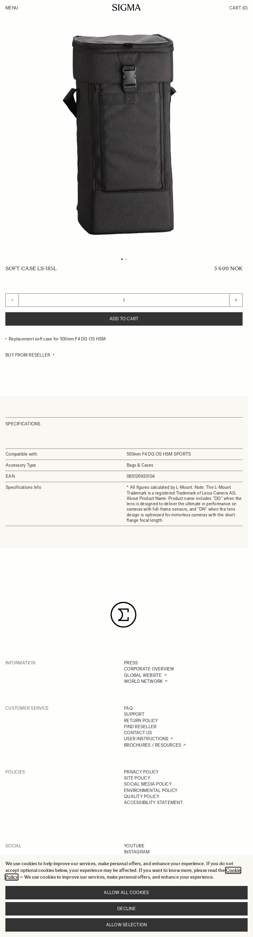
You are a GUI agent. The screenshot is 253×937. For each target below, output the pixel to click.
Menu (11, 7)
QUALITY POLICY (142, 796)
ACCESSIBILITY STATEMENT (153, 802)
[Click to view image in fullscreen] (124, 134)
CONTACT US (138, 732)
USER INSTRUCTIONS (146, 738)
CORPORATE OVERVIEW (149, 668)
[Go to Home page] (126, 7)
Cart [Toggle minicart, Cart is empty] (238, 7)
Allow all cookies (126, 892)
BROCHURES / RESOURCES (152, 745)
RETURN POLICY (141, 720)
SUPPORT (134, 714)
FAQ (128, 708)
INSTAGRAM (137, 851)
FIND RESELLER (140, 726)
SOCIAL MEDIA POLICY (148, 784)
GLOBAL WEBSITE (143, 675)
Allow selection (126, 924)
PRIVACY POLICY (141, 772)
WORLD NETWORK (143, 681)
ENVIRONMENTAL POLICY (150, 790)
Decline (126, 908)
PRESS (131, 662)
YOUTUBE (134, 845)
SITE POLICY (137, 778)
